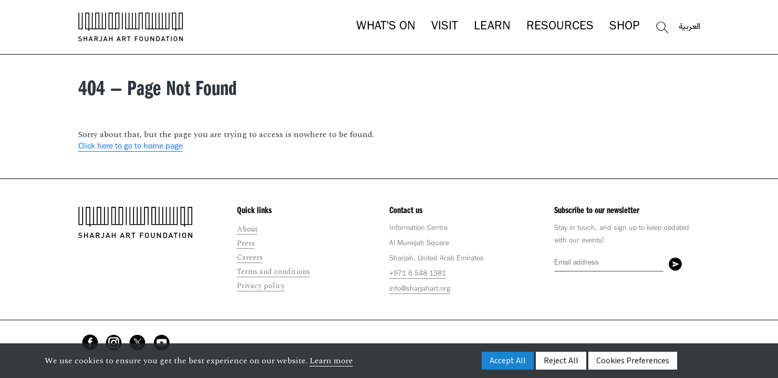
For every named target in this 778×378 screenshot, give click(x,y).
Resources (560, 27)
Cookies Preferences (632, 360)
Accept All (508, 360)
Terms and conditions (273, 271)
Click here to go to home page (130, 147)
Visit (444, 27)
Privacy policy (261, 285)
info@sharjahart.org (419, 289)
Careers (250, 257)
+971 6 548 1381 (417, 274)
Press (246, 243)
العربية (689, 27)
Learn (492, 27)
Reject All (561, 360)
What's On (386, 27)
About (247, 229)
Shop (624, 27)
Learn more (331, 360)
